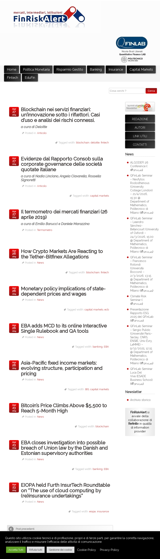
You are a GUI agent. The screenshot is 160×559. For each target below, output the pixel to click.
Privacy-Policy (109, 549)
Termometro (44, 230)
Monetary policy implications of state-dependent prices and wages (63, 291)
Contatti (140, 144)
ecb (106, 309)
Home (11, 69)
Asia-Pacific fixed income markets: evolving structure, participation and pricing (61, 368)
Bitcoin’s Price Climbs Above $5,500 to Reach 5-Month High (64, 408)
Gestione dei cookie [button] (60, 549)
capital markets (99, 195)
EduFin (30, 78)
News (40, 262)
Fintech (12, 78)
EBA (106, 346)
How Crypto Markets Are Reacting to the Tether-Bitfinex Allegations (62, 254)
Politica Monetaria (36, 69)
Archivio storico (140, 400)
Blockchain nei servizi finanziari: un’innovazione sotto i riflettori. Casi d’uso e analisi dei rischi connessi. (66, 118)
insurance (103, 511)
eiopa (92, 511)
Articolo (41, 133)
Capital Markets (141, 69)
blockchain (82, 142)
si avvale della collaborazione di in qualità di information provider (140, 421)
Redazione (140, 119)
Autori (140, 127)
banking (98, 346)
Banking (96, 69)
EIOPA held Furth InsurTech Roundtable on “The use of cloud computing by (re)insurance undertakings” (65, 490)
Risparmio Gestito (69, 69)
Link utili (140, 136)
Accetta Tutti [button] (16, 549)
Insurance (115, 69)
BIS (87, 389)
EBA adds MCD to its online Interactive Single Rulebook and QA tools (64, 328)
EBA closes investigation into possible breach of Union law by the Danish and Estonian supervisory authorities (64, 448)
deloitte (95, 142)
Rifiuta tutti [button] (35, 549)
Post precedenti (25, 528)
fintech (105, 142)
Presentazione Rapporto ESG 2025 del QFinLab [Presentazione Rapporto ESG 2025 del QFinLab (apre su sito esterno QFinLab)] (142, 313)
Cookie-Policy (86, 549)
